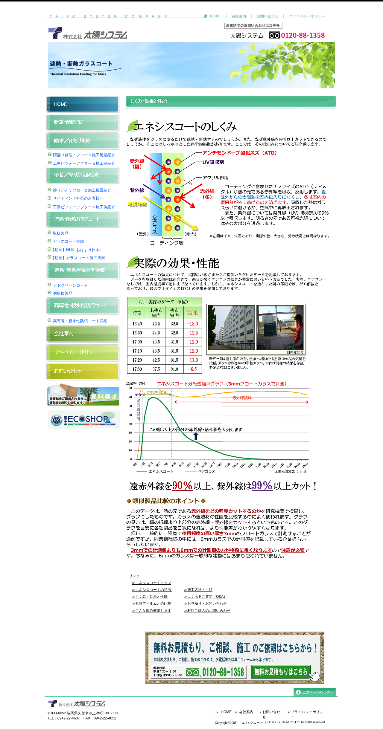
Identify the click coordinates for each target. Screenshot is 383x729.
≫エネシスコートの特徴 (151, 590)
